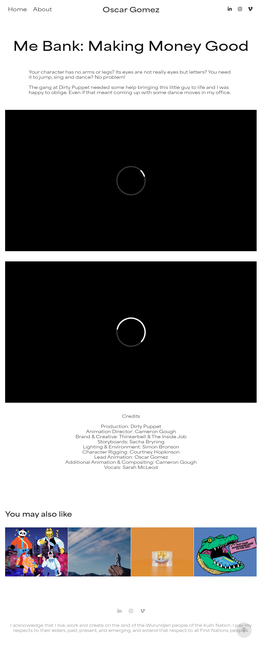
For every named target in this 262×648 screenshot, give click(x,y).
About (42, 9)
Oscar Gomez (131, 9)
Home (17, 9)
